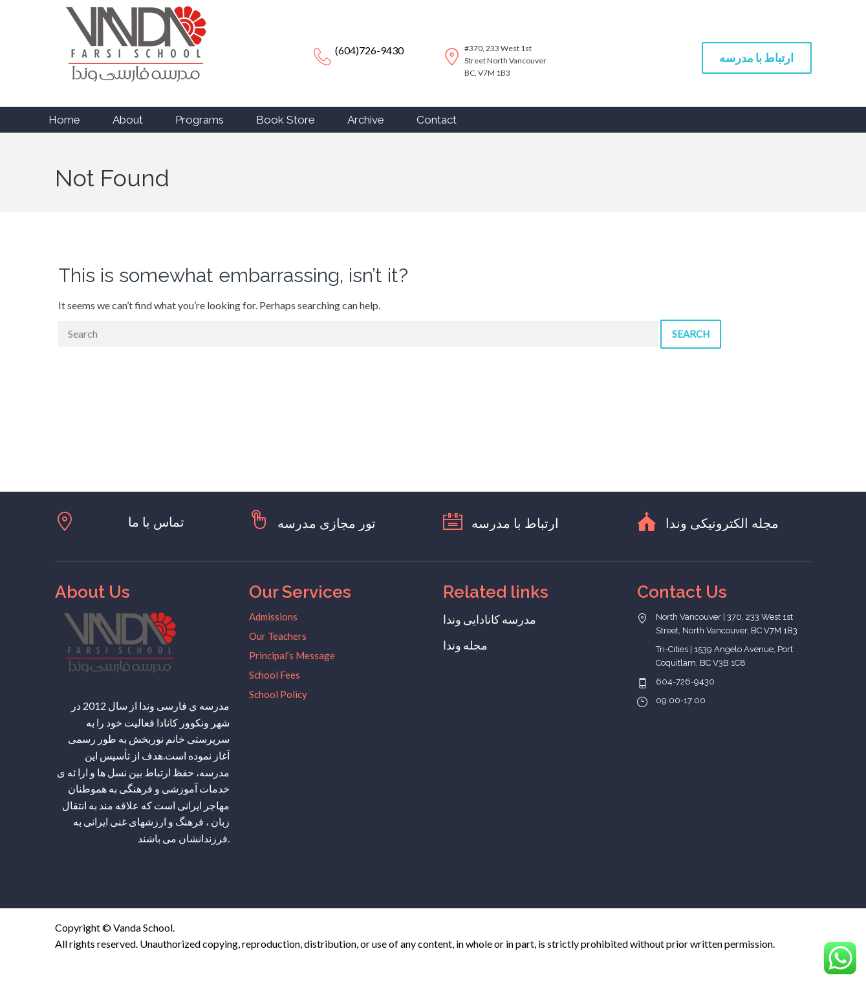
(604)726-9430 (369, 50)
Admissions (273, 616)
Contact (437, 119)
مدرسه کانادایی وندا (489, 619)
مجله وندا (465, 645)
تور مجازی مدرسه (326, 523)
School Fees (274, 675)
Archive (365, 119)
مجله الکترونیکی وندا (722, 523)
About (128, 119)
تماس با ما (156, 522)
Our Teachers (278, 636)
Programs (199, 119)
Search (690, 334)
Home (64, 119)
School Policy (278, 694)
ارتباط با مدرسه (756, 57)
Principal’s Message (292, 655)
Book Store (285, 119)
